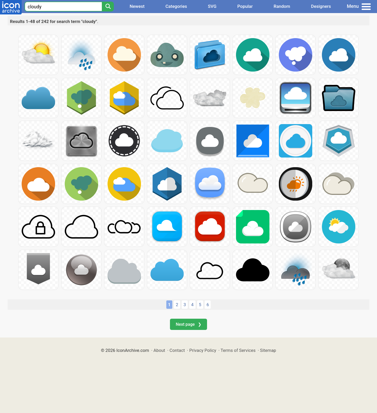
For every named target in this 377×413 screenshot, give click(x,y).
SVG (212, 6)
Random (282, 6)
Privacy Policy (202, 350)
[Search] (108, 6)
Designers (321, 6)
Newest (136, 6)
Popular (245, 6)
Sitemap (268, 350)
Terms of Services (238, 350)
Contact (177, 350)
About (159, 350)
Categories (176, 6)
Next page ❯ (188, 324)
